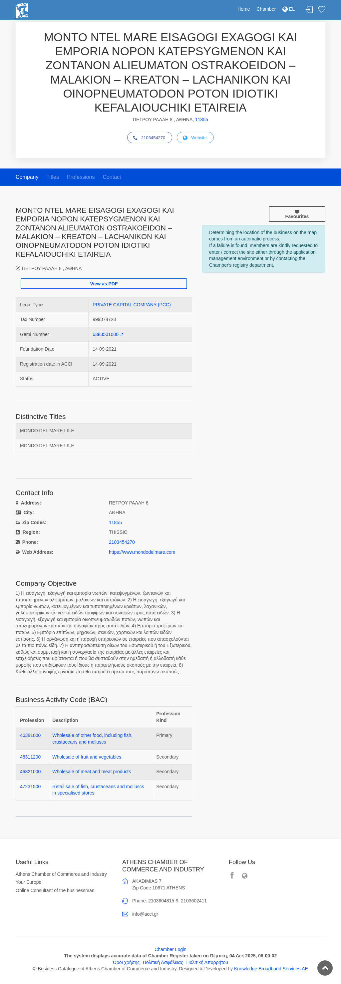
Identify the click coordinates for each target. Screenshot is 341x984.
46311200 (30, 757)
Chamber (266, 9)
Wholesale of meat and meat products (91, 771)
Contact (112, 177)
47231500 (30, 786)
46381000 (30, 735)
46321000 (30, 771)
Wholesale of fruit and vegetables (86, 757)
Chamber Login (170, 949)
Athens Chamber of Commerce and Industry (61, 874)
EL (288, 9)
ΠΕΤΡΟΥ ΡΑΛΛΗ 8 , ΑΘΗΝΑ (52, 268)
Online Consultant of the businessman (55, 890)
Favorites (321, 10)
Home (243, 9)
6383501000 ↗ (108, 334)
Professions (81, 177)
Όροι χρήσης (126, 962)
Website (195, 138)
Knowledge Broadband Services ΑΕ (271, 968)
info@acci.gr (145, 914)
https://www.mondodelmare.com (142, 552)
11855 (201, 119)
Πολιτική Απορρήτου (207, 962)
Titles (52, 177)
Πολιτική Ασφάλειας (163, 962)
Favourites (297, 214)
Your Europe (28, 882)
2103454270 (149, 138)
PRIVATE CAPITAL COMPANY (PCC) (132, 304)
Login (309, 10)
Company (27, 177)
